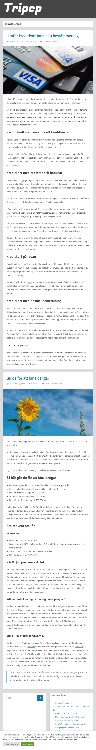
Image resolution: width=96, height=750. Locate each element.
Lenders (55, 507)
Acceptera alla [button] (28, 744)
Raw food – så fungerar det (66, 720)
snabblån (79, 646)
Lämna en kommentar (51, 41)
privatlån (31, 646)
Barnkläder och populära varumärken (71, 724)
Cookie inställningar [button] (11, 744)
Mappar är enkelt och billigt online (70, 717)
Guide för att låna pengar (29, 378)
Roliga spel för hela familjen (67, 727)
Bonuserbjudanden (63, 703)
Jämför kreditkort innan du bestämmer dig (45, 35)
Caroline (32, 41)
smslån (61, 650)
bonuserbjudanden (48, 209)
